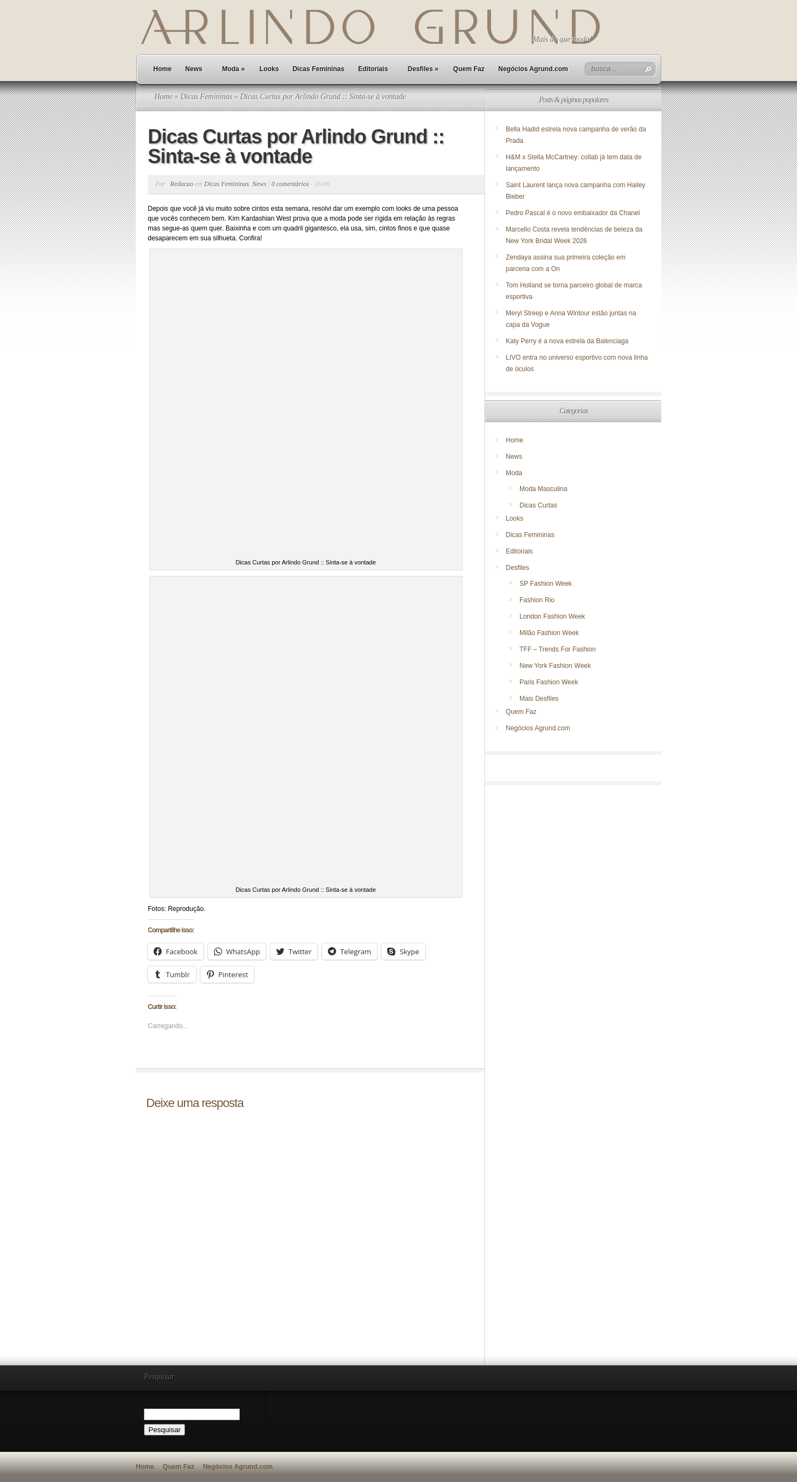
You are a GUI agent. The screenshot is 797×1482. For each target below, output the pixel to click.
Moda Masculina (543, 489)
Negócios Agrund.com (533, 69)
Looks (269, 69)
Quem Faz (468, 69)
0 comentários (290, 184)
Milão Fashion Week (549, 633)
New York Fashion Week (555, 666)
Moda (233, 69)
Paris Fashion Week (548, 682)
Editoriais (373, 69)
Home (162, 69)
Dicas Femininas (318, 69)
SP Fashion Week (545, 583)
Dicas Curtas (538, 505)
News (193, 69)
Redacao (181, 184)
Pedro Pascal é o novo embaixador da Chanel (574, 213)
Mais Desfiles (538, 698)
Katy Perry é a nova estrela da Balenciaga (567, 341)
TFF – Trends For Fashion (557, 649)
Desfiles (423, 69)
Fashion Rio (537, 600)
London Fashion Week (552, 616)
